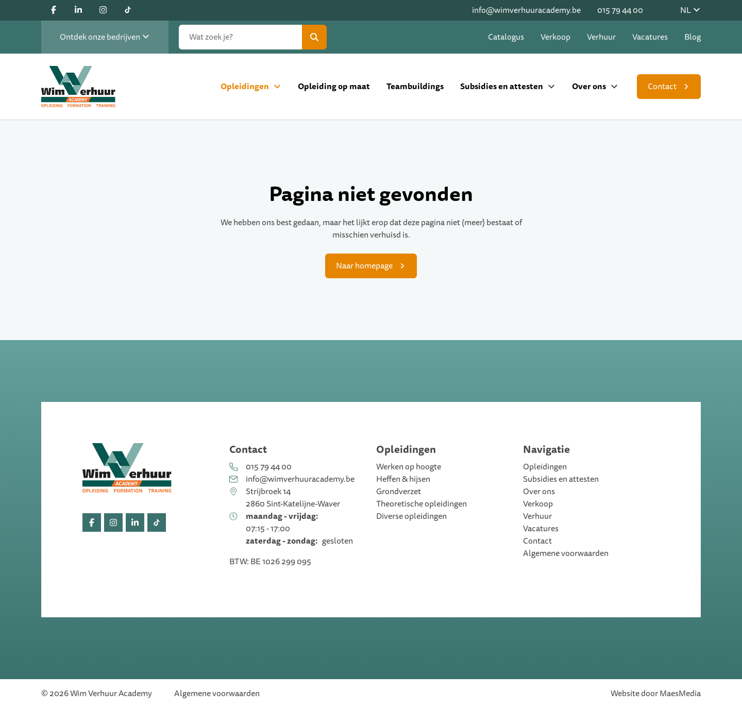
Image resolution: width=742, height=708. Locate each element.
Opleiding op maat (334, 86)
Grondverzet (398, 491)
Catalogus (506, 37)
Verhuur (601, 37)
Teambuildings (415, 86)
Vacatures (650, 37)
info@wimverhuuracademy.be (526, 10)
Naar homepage (364, 266)
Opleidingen (245, 86)
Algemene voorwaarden (566, 553)
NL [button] (690, 10)
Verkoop (555, 37)
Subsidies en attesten (501, 86)
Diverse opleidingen (411, 516)
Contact (662, 86)
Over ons (589, 86)
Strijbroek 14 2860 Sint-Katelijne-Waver (293, 498)
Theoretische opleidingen (421, 504)
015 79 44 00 (620, 10)
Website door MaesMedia (656, 693)
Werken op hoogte (408, 467)
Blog (692, 37)
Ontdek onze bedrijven (105, 37)
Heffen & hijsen (403, 479)
